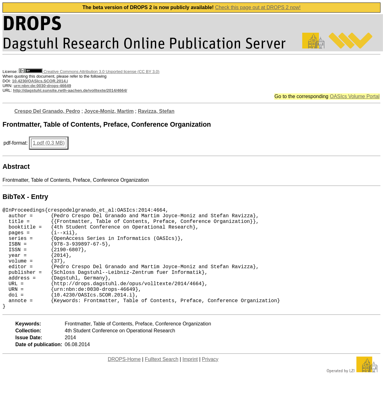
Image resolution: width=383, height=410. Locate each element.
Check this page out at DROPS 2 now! (258, 7)
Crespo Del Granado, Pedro (47, 111)
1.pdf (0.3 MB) (48, 143)
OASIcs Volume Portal (355, 96)
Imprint (190, 382)
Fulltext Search (161, 382)
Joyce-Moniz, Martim (109, 111)
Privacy (210, 382)
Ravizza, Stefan (156, 111)
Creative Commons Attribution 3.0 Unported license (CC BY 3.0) (89, 71)
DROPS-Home (124, 382)
